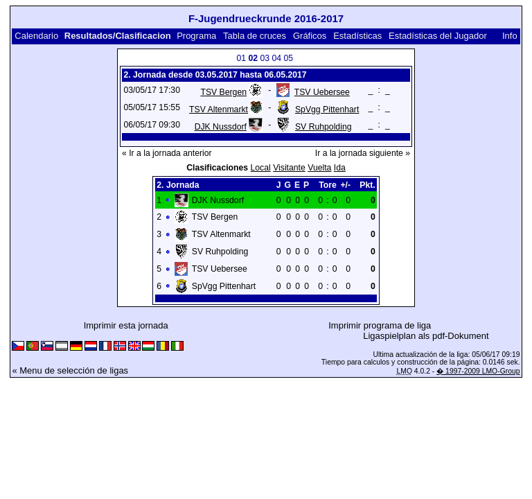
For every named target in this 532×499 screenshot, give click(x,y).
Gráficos (309, 35)
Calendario (36, 35)
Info (509, 35)
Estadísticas (357, 35)
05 (289, 58)
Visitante (289, 168)
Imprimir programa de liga (379, 325)
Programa (196, 35)
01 (242, 58)
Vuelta (319, 168)
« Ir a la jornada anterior (167, 153)
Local (261, 168)
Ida (340, 168)
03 (265, 58)
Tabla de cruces (254, 35)
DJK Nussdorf (221, 127)
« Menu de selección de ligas (70, 370)
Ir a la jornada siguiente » (362, 153)
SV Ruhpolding (323, 127)
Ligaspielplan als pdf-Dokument (425, 336)
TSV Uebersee (322, 92)
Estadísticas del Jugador (438, 35)
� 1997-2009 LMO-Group (478, 371)
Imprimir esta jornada (126, 325)
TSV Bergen (223, 92)
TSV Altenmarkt (218, 109)
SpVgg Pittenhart (327, 109)
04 (277, 58)
